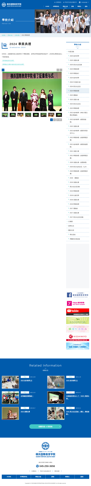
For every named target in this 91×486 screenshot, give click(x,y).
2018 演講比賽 (74, 199)
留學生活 (71, 226)
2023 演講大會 (74, 99)
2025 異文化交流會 (76, 64)
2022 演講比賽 (74, 126)
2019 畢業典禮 (74, 191)
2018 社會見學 (74, 195)
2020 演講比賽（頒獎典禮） (79, 162)
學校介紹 (65, 6)
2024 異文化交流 (75, 86)
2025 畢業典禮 (74, 69)
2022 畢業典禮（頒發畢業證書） (79, 139)
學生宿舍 (73, 234)
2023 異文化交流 (75, 104)
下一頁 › (59, 119)
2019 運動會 (74, 178)
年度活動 (17, 35)
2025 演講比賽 (74, 60)
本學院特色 (56, 6)
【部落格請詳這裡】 (8, 60)
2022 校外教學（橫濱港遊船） (78, 121)
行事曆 (70, 221)
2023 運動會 (74, 95)
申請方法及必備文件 (71, 2)
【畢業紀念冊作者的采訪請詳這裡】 (13, 64)
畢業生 (79, 6)
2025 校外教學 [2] (26, 380)
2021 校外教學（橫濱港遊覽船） (79, 146)
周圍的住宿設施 (75, 239)
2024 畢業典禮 (74, 91)
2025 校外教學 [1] (72, 380)
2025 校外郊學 (74, 56)
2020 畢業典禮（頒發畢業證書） (79, 172)
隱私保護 (57, 471)
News (70, 392)
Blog (25, 377)
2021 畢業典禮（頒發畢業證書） (79, 157)
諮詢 (86, 6)
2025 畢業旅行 (74, 73)
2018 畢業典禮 (74, 204)
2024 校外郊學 (74, 78)
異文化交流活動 (75, 186)
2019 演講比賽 (74, 182)
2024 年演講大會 (75, 82)
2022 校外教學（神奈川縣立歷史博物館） (79, 114)
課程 (72, 6)
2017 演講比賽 (74, 213)
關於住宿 (71, 230)
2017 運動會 (74, 208)
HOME (47, 6)
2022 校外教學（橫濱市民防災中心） (79, 132)
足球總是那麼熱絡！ (27, 396)
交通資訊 (58, 2)
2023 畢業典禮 (74, 108)
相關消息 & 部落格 (45, 426)
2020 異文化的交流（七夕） (79, 167)
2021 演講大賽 (74, 151)
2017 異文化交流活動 (76, 217)
